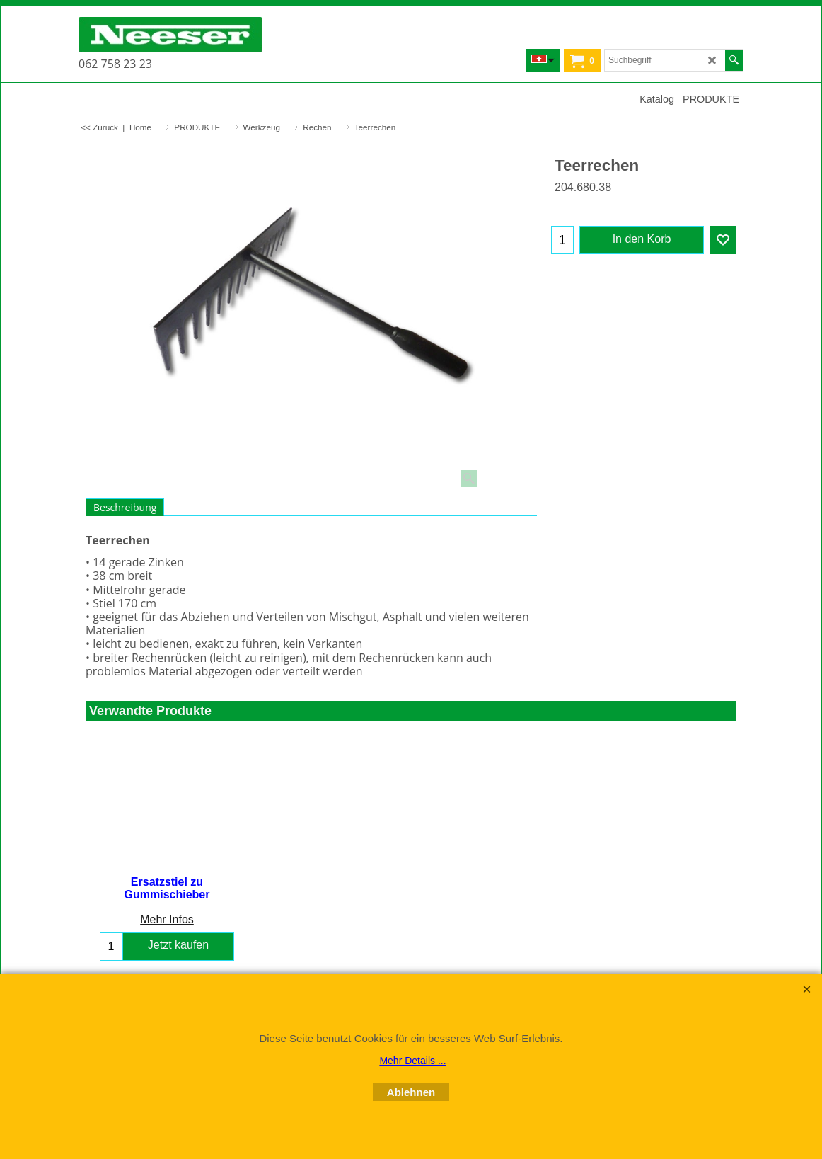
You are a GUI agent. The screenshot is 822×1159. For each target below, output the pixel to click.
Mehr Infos (167, 919)
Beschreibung (124, 507)
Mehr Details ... (412, 1060)
